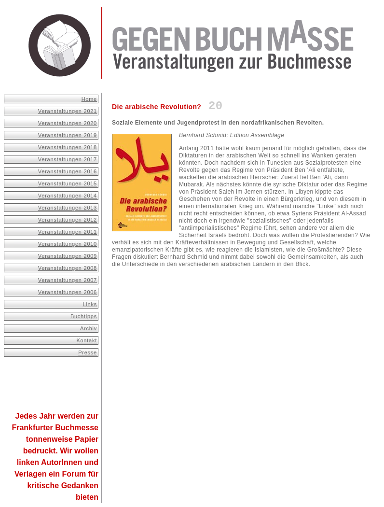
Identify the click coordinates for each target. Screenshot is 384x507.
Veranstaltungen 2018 (67, 147)
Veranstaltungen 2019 (67, 135)
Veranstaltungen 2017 (67, 159)
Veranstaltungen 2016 (67, 171)
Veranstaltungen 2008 (67, 268)
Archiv (88, 328)
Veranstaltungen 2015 (67, 183)
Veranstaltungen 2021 (67, 111)
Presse (87, 352)
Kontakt (86, 340)
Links (90, 304)
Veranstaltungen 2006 (67, 292)
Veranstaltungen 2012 (67, 220)
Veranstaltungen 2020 (67, 123)
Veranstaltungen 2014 (67, 195)
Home (89, 99)
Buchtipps (83, 316)
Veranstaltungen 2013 (67, 208)
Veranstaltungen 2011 (67, 232)
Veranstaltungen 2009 (67, 256)
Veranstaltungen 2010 (67, 244)
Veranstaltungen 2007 (67, 280)
